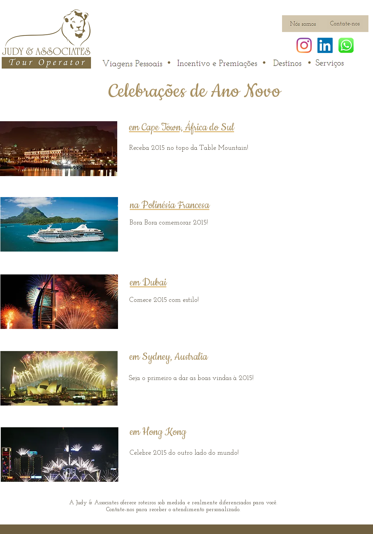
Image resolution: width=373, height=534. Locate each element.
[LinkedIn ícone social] (325, 45)
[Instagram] (304, 45)
